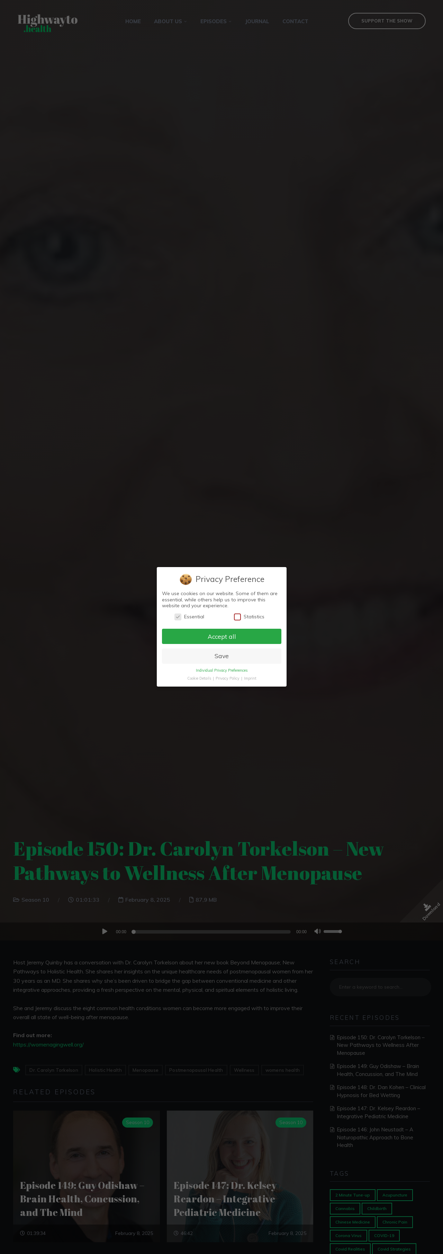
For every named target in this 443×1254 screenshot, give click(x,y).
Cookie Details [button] (199, 678)
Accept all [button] (221, 636)
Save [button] (222, 656)
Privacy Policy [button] (227, 678)
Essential (189, 616)
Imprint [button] (250, 678)
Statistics (249, 616)
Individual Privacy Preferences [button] (221, 670)
